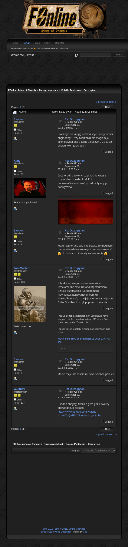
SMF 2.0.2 (48, 529)
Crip (85, 532)
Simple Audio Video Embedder (56, 532)
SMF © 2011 (61, 529)
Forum (26, 43)
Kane (17, 160)
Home (15, 43)
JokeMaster (21, 268)
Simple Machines (76, 529)
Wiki (37, 43)
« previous (102, 101)
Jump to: (75, 450)
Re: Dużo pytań (75, 119)
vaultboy (19, 389)
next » (113, 101)
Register (59, 43)
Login (47, 43)
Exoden (19, 119)
